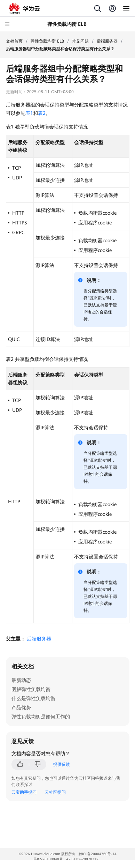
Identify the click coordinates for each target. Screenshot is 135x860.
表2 (42, 113)
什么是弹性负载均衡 (33, 698)
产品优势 (21, 707)
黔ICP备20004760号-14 (98, 854)
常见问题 (80, 41)
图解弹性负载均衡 (30, 689)
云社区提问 (55, 792)
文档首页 (14, 41)
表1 (29, 113)
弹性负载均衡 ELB (47, 41)
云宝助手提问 (24, 792)
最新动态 (21, 680)
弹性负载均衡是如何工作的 (40, 716)
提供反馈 (61, 764)
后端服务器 (107, 41)
